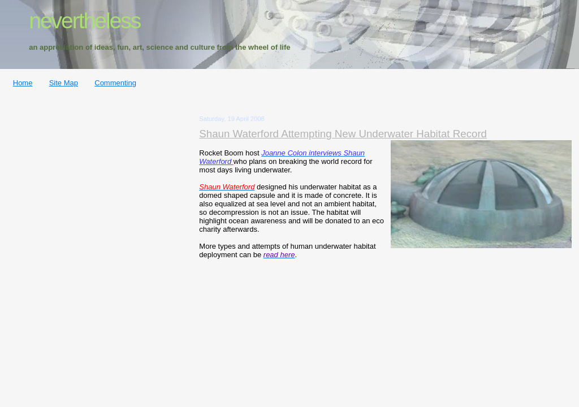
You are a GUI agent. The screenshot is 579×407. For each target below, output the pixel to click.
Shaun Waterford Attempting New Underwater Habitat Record (343, 134)
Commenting (115, 83)
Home (23, 83)
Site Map (63, 83)
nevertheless (84, 20)
